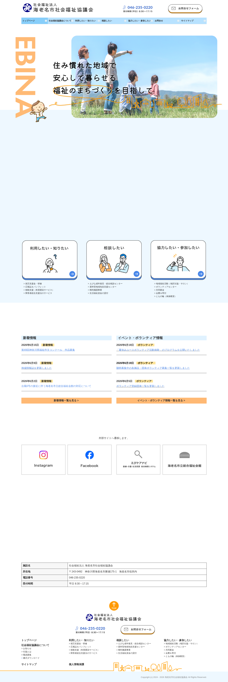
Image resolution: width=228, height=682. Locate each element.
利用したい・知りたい (85, 21)
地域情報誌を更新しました (36, 368)
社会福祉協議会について (60, 21)
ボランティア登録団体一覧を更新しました (140, 386)
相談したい (107, 21)
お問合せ (159, 21)
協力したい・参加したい (139, 21)
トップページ (28, 21)
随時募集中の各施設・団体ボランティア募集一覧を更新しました (153, 368)
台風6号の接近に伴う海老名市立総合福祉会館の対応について (56, 386)
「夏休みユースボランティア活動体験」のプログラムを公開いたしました (158, 350)
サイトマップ (187, 21)
